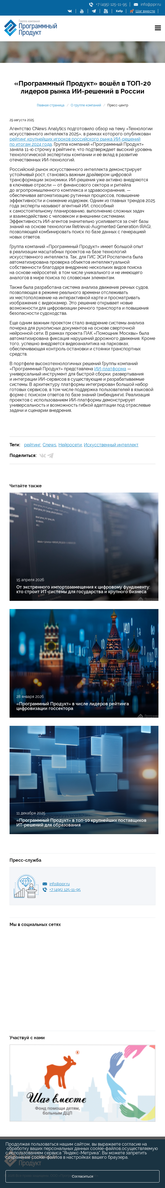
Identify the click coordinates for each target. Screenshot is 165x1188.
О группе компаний (86, 105)
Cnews (49, 444)
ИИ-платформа (110, 368)
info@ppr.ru (151, 4)
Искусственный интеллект (111, 444)
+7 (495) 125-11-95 (111, 4)
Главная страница (50, 105)
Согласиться (82, 1176)
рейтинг (32, 444)
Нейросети (70, 444)
